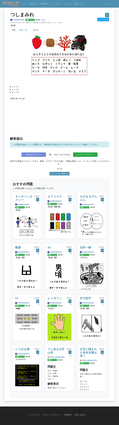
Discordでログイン (33, 154)
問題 (14, 30)
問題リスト (79, 4)
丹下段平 (85, 298)
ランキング (56, 4)
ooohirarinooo (18, 20)
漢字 (23, 257)
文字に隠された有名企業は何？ (88, 353)
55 (70, 355)
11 (103, 355)
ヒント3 (15, 92)
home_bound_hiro (57, 357)
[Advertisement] (59, 117)
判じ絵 (13, 25)
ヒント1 (15, 87)
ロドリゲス (55, 196)
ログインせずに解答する (59, 174)
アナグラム (84, 257)
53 (49, 247)
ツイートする (103, 19)
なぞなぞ (51, 308)
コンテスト (67, 4)
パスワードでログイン (85, 154)
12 (38, 254)
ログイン (108, 4)
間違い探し (57, 207)
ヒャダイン (55, 298)
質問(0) (36, 30)
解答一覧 (23, 30)
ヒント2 (15, 89)
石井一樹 (85, 247)
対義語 (18, 308)
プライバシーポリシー (52, 415)
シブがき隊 (22, 349)
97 (16, 298)
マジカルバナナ (21, 359)
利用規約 (68, 415)
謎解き (43, 20)
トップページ (34, 415)
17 (70, 203)
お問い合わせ (80, 415)
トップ (25, 4)
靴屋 (18, 247)
